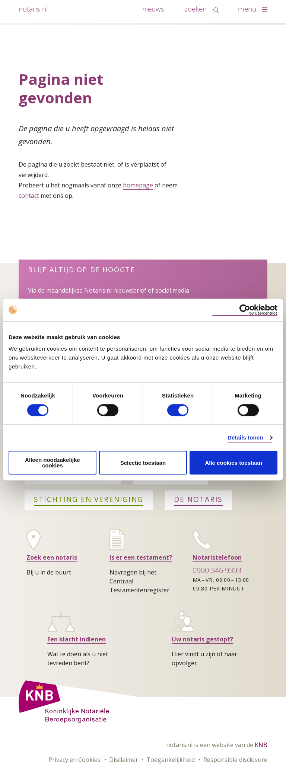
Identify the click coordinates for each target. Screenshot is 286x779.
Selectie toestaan (143, 463)
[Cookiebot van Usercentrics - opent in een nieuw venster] (244, 310)
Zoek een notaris (51, 557)
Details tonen (245, 437)
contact (29, 195)
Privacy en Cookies (74, 760)
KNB (261, 745)
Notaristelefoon (217, 557)
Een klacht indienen (76, 639)
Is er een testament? (140, 557)
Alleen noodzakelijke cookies (52, 463)
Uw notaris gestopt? (202, 639)
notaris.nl (33, 9)
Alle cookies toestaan (233, 463)
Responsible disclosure (235, 760)
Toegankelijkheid (170, 760)
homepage (138, 185)
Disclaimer (123, 760)
